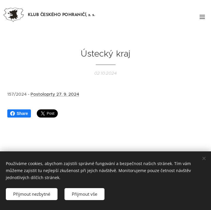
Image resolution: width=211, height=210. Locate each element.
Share (19, 113)
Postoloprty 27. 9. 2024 (55, 94)
